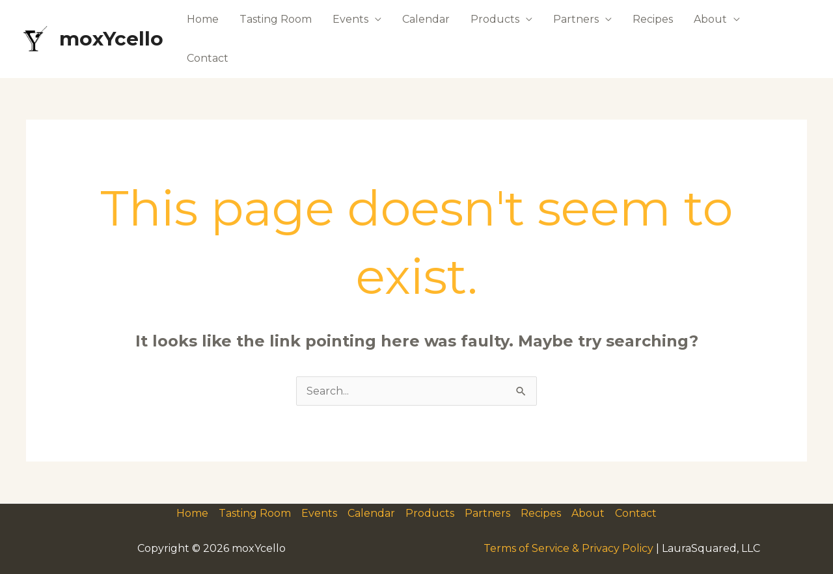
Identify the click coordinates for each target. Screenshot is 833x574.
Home (203, 19)
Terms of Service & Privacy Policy (568, 548)
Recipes (653, 19)
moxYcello (111, 38)
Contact (207, 58)
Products (495, 19)
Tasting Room (275, 19)
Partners (576, 19)
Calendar (426, 19)
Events (350, 19)
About (710, 19)
